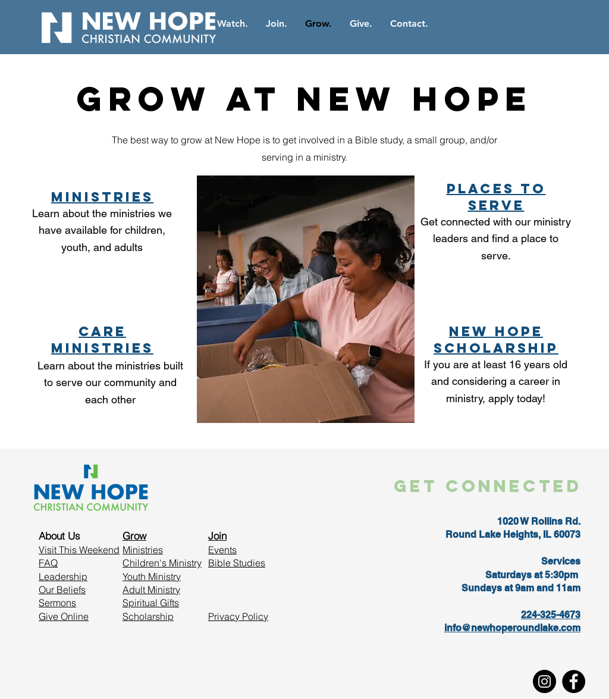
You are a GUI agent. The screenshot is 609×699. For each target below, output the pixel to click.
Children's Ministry (162, 563)
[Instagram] (544, 681)
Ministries (143, 550)
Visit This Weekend (79, 550)
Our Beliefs (62, 589)
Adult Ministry (151, 589)
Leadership (63, 576)
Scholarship (148, 616)
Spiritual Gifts (151, 603)
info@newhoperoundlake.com (512, 628)
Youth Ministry (152, 576)
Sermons (57, 603)
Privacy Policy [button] (238, 616)
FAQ (48, 563)
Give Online (64, 616)
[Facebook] (573, 681)
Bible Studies (236, 563)
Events (222, 550)
